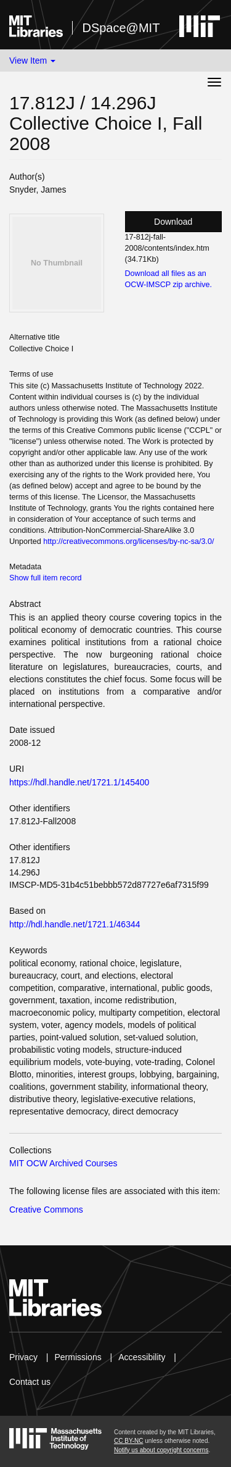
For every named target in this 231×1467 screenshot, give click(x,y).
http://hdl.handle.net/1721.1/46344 (74, 924)
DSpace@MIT (121, 28)
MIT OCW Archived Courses (63, 1163)
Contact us (30, 1382)
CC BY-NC (128, 1440)
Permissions (77, 1357)
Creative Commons (46, 1209)
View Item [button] (32, 60)
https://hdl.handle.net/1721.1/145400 (79, 782)
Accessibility (141, 1357)
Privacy (23, 1357)
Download (173, 222)
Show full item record (45, 578)
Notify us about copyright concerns (161, 1450)
